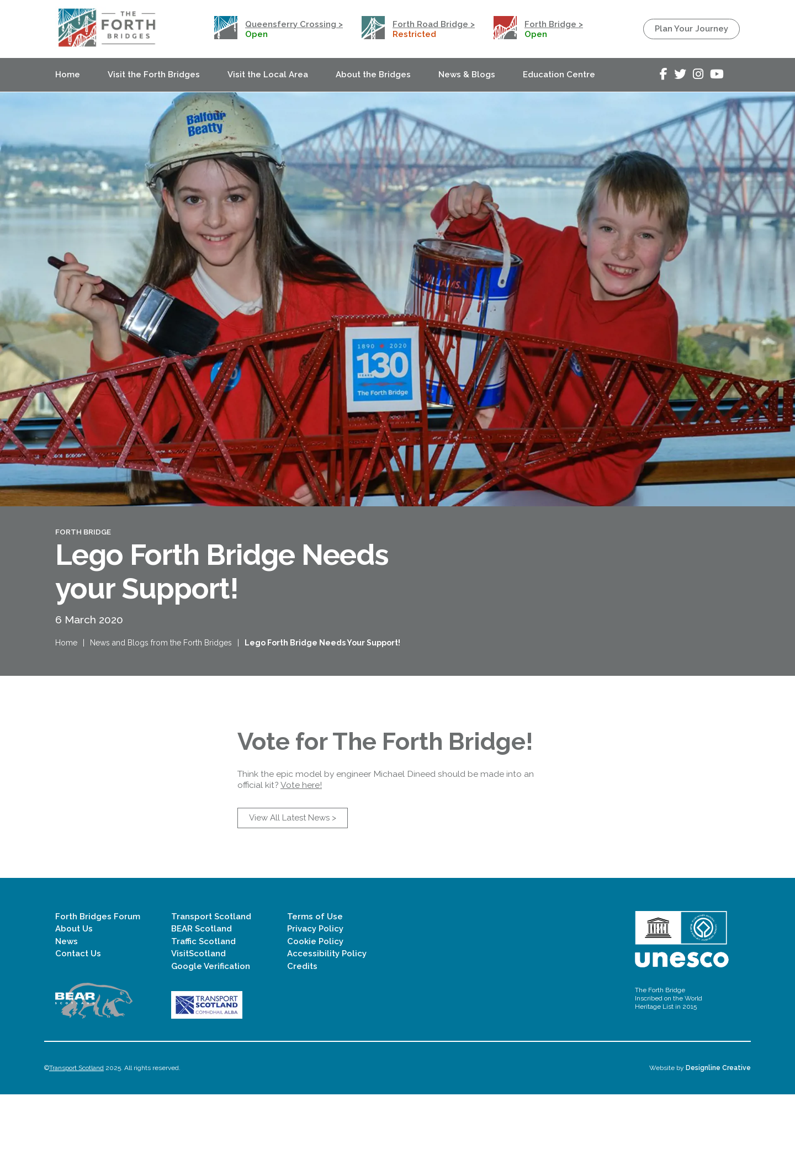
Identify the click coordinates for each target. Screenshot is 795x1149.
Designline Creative (718, 1122)
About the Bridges (373, 75)
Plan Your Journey (691, 29)
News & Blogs (466, 75)
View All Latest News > (292, 872)
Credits (302, 1020)
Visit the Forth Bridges (154, 75)
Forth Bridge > (553, 24)
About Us (74, 983)
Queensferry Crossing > (294, 24)
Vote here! (301, 839)
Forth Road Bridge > (434, 24)
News (66, 995)
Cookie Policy (315, 995)
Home (67, 75)
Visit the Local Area (267, 75)
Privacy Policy (315, 983)
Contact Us (78, 1008)
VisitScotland (198, 1008)
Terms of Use (315, 971)
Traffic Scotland (203, 995)
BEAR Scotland (201, 983)
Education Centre (559, 75)
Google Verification (210, 1020)
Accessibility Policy (327, 1008)
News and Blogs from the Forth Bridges (161, 658)
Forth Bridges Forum (97, 971)
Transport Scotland (211, 971)
